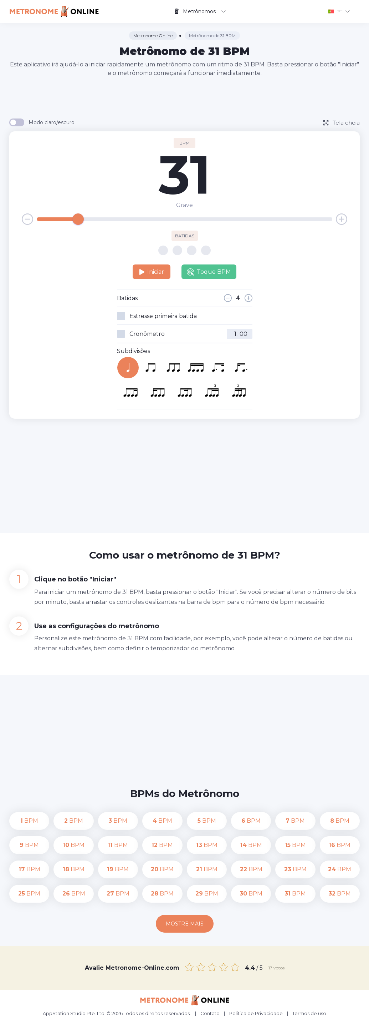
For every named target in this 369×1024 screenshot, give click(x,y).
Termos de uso (309, 1013)
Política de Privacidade (256, 1013)
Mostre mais (185, 923)
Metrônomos (200, 11)
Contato (210, 1013)
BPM (29, 820)
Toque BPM (209, 272)
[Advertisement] (184, 97)
